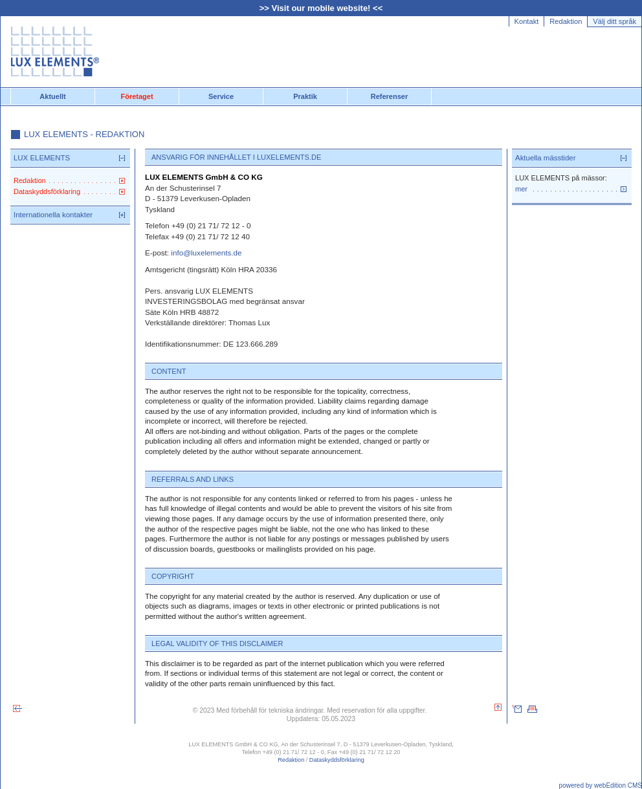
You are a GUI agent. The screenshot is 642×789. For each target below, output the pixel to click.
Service (221, 96)
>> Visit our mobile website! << (321, 8)
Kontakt (527, 21)
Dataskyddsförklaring (336, 760)
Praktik (305, 96)
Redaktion (565, 21)
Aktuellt (52, 96)
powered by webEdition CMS (600, 785)
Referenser (389, 96)
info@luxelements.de (206, 252)
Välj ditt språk (614, 21)
